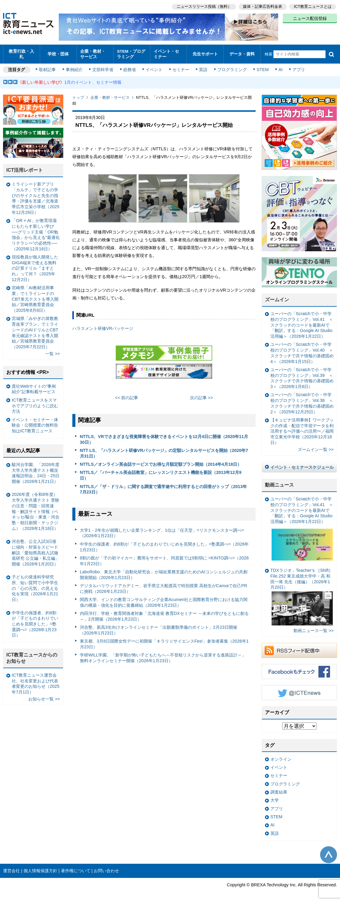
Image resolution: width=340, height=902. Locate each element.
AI (279, 66)
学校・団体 (58, 52)
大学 (274, 797)
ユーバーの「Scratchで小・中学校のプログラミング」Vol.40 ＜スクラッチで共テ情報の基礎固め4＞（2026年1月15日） (302, 350)
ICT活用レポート (24, 167)
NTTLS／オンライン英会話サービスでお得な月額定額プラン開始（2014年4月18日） (160, 461)
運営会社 (11, 867)
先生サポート (205, 52)
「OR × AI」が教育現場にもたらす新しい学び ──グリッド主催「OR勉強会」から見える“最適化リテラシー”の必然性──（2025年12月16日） (36, 232)
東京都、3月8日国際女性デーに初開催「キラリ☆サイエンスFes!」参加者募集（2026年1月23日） (164, 641)
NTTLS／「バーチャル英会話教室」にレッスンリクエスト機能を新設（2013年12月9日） (160, 472)
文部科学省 (103, 66)
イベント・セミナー (168, 52)
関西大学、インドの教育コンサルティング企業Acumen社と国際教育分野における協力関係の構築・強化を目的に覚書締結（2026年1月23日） (164, 599)
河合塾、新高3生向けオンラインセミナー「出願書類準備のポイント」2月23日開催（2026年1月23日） (158, 627)
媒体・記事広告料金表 (262, 6)
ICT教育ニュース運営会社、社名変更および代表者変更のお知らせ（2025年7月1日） (35, 680)
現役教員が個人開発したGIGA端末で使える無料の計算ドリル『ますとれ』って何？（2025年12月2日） (35, 265)
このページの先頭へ (328, 852)
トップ (78, 94)
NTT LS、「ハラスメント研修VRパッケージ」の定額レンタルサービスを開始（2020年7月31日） (164, 450)
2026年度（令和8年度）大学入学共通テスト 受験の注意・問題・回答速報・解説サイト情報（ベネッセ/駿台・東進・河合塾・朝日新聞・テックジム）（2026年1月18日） (35, 508)
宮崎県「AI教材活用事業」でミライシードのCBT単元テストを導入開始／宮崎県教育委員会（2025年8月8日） (35, 296)
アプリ (297, 66)
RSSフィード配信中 (299, 647)
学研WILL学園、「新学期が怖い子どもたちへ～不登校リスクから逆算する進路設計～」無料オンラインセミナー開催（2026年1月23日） (163, 655)
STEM (261, 66)
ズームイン (277, 296)
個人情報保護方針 (40, 867)
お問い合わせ (106, 867)
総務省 (129, 66)
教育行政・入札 (21, 52)
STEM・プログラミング (131, 52)
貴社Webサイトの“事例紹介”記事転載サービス (34, 386)
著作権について (75, 867)
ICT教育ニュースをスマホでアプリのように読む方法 (35, 403)
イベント (154, 66)
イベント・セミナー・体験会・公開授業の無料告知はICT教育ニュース (35, 422)
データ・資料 (242, 52)
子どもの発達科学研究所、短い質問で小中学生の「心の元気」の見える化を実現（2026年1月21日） (35, 585)
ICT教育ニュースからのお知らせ (32, 655)
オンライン (280, 756)
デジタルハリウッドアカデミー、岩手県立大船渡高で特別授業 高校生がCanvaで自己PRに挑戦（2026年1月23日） (163, 585)
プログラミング (231, 66)
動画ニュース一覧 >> (314, 627)
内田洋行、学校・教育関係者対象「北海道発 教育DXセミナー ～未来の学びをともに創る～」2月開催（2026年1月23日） (164, 613)
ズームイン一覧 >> (316, 446)
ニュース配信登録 (310, 18)
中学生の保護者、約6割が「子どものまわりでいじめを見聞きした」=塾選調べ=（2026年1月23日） (164, 544)
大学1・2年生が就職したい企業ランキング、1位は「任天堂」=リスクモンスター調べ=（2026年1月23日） (162, 530)
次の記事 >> (201, 394)
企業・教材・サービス (94, 52)
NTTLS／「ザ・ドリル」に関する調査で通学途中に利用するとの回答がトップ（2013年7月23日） (163, 486)
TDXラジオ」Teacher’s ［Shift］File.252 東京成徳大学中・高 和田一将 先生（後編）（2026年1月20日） (301, 594)
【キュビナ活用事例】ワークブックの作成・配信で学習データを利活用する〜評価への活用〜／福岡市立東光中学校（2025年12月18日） (302, 428)
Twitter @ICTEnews (299, 689)
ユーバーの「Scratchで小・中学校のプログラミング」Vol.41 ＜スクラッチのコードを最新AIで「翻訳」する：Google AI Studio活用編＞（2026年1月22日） (301, 322)
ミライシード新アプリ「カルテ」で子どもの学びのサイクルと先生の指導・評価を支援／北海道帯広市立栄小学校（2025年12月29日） (35, 195)
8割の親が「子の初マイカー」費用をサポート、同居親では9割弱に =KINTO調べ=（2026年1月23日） (164, 558)
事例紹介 (74, 66)
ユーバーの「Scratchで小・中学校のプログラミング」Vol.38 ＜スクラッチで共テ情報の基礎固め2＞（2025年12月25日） (302, 400)
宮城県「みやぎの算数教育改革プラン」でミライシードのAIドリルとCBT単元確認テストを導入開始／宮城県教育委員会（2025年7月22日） (35, 329)
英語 (202, 66)
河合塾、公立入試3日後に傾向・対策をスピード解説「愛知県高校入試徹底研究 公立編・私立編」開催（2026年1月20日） (35, 550)
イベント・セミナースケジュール (302, 464)
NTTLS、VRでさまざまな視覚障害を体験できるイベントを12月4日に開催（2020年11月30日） (164, 436)
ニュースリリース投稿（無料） (203, 6)
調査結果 (278, 789)
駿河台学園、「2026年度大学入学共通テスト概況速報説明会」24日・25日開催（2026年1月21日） (35, 470)
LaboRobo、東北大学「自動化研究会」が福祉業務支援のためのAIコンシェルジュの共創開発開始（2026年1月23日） (163, 571)
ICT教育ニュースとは (313, 6)
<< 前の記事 (126, 394)
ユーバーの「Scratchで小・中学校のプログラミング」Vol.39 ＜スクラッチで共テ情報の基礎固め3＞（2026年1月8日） (302, 375)
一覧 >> (52, 351)
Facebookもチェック (299, 668)
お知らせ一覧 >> (44, 696)
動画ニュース (279, 482)
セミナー (180, 66)
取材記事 (48, 66)
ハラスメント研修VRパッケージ (102, 325)
